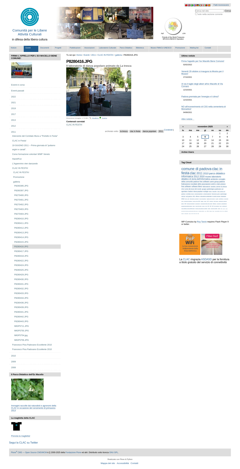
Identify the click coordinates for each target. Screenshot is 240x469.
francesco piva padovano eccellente (201, 208)
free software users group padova (212, 181)
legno (213, 211)
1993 (208, 206)
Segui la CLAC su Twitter (23, 442)
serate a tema (215, 186)
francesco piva (216, 194)
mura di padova (202, 198)
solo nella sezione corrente (210, 14)
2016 (198, 213)
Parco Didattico (126, 48)
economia (226, 198)
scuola (216, 198)
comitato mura (190, 194)
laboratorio (206, 186)
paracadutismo (224, 203)
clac (193, 173)
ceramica (211, 201)
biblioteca (214, 203)
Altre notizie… (187, 119)
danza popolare (149, 131)
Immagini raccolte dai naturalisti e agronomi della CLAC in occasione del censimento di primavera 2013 (33, 408)
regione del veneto (211, 198)
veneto (190, 213)
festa (210, 191)
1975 (208, 201)
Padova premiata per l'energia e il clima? (200, 96)
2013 (182, 189)
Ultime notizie (188, 56)
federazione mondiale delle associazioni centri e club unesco (203, 184)
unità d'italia (186, 213)
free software (186, 186)
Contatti (208, 48)
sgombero (184, 191)
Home (79, 55)
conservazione (207, 194)
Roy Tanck (202, 221)
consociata (219, 203)
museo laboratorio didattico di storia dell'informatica (201, 177)
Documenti (44, 48)
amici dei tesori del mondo (193, 189)
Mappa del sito (108, 463)
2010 (205, 173)
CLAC (186, 259)
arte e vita (187, 198)
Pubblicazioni (75, 48)
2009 (213, 206)
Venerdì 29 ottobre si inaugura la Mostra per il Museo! (202, 72)
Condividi (168, 130)
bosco (220, 206)
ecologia (205, 191)
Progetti (58, 48)
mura (182, 201)
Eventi (28, 48)
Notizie (13, 48)
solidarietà (225, 211)
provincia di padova (188, 201)
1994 (210, 206)
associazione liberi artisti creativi (206, 203)
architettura (221, 198)
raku (223, 211)
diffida (208, 211)
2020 (202, 176)
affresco (198, 196)
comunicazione (198, 194)
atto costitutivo (216, 206)
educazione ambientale (206, 196)
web (206, 206)
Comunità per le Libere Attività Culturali (30, 32)
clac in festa (135, 131)
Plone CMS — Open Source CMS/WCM (29, 452)
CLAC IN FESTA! (106, 55)
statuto (209, 208)
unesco (203, 206)
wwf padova (189, 196)
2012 (196, 176)
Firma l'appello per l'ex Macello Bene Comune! (202, 61)
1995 (194, 213)
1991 (192, 213)
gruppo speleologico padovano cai (212, 189)
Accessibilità (123, 463)
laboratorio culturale (194, 198)
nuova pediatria (217, 211)
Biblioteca (140, 48)
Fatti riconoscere (221, 5)
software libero (196, 186)
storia (205, 201)
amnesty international (191, 203)
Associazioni (89, 48)
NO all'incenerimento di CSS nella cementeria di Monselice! (203, 107)
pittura (182, 203)
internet (183, 196)
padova (196, 181)
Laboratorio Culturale (107, 48)
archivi (224, 208)
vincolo (219, 208)
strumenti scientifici (214, 208)
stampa (182, 213)
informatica (187, 176)
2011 (93, 55)
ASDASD (206, 259)
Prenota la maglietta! (20, 436)
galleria (118, 55)
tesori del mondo (199, 206)
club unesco (216, 201)
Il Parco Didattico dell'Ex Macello (27, 374)
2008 (185, 203)
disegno (210, 211)
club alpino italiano (201, 211)
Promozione (180, 48)
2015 (196, 213)
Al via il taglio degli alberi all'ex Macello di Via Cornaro (202, 85)
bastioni (190, 191)
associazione (197, 203)
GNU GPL (113, 452)
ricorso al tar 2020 (196, 201)
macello (214, 191)
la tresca (123, 131)
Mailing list (194, 48)
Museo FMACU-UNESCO (161, 48)
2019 (221, 208)
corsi (205, 211)
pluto (221, 211)
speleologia (223, 194)
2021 (194, 196)
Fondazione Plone (73, 452)
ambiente (214, 179)
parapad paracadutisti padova (186, 206)
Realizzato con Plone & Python (120, 459)
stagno (202, 201)
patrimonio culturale (223, 201)
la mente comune (216, 196)
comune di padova (196, 169)
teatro (194, 206)
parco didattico (217, 173)
